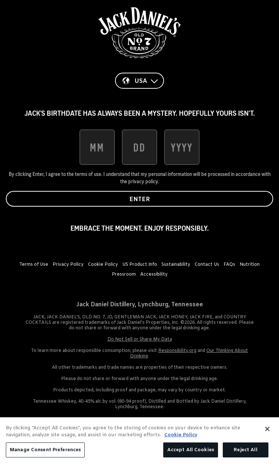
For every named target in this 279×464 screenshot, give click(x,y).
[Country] (139, 81)
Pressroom (124, 274)
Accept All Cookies (190, 452)
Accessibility (154, 274)
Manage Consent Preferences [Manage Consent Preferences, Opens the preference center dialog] (45, 452)
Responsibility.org (177, 351)
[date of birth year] (181, 147)
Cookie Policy (103, 265)
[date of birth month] (97, 147)
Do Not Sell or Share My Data (139, 339)
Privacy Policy (68, 265)
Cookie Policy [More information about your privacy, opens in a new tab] (180, 437)
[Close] (267, 431)
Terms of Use (33, 265)
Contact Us (207, 265)
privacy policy (143, 181)
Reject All (245, 452)
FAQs (229, 265)
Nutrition (250, 265)
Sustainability (175, 265)
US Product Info (139, 265)
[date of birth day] (139, 147)
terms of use (88, 174)
